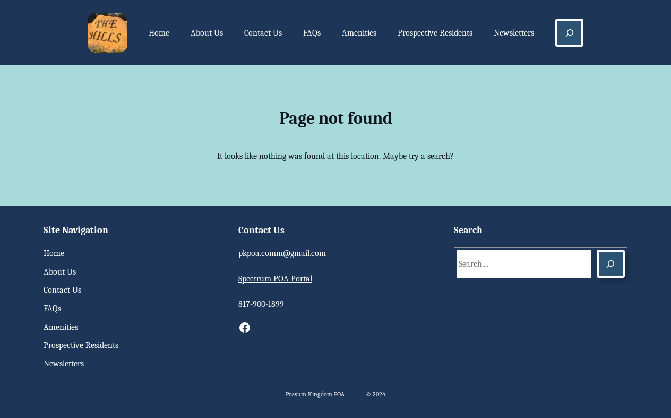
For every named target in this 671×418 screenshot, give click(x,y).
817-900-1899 (261, 304)
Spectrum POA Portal (275, 279)
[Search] (611, 264)
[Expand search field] (569, 33)
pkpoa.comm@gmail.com (282, 253)
